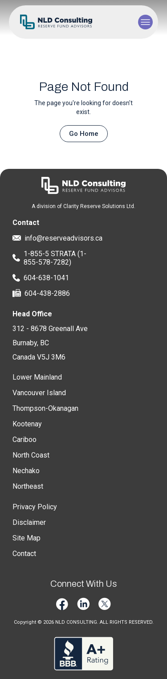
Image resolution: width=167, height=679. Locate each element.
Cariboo (24, 439)
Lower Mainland (37, 377)
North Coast (30, 455)
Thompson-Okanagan (45, 408)
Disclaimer (29, 522)
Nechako (26, 470)
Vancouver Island (39, 393)
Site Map (26, 538)
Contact (24, 553)
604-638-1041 (40, 278)
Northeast (27, 486)
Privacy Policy (34, 507)
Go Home (83, 134)
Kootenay (27, 424)
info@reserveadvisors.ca (55, 238)
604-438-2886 (41, 293)
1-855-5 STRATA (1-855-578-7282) (49, 258)
